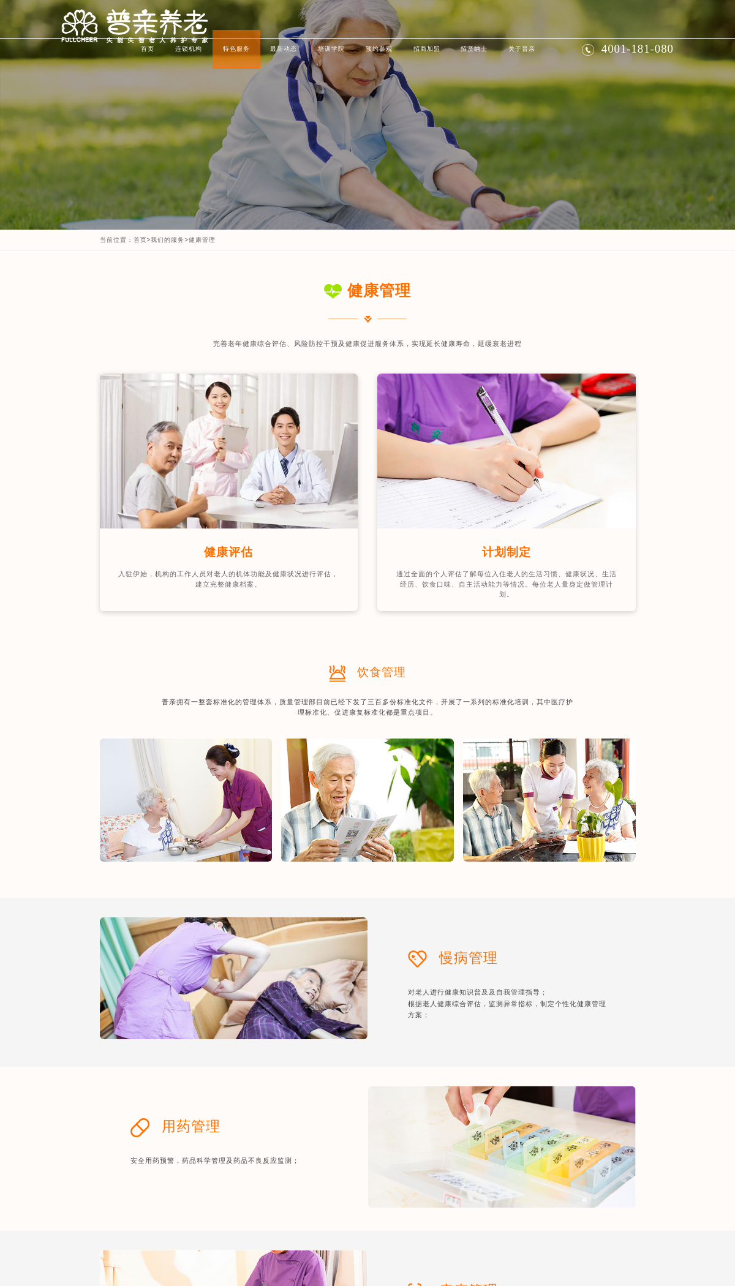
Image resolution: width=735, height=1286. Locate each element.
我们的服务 (167, 239)
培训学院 (331, 48)
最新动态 (283, 48)
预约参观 (379, 48)
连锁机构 (188, 48)
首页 (147, 48)
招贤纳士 (474, 48)
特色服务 (236, 48)
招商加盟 (426, 48)
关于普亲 (521, 48)
